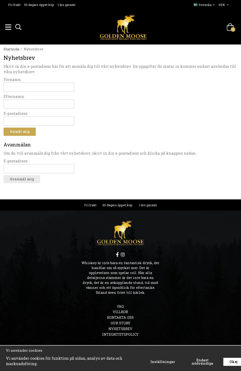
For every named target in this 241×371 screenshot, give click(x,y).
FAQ (120, 305)
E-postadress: (16, 112)
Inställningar (162, 361)
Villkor (120, 311)
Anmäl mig (20, 131)
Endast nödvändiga (202, 362)
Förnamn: (12, 78)
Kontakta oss (120, 317)
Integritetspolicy (120, 333)
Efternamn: (14, 95)
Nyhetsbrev (120, 328)
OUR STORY (120, 322)
